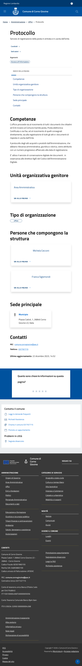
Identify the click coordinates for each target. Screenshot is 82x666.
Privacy (5, 654)
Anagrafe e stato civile (55, 477)
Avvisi (48, 524)
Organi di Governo (13, 477)
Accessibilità (7, 651)
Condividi (16, 46)
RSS (4, 647)
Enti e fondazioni (12, 490)
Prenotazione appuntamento (57, 552)
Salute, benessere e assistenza (18, 529)
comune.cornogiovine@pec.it (26, 344)
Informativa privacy (13, 626)
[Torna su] (77, 661)
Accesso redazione (71, 651)
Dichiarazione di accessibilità (17, 635)
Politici (8, 495)
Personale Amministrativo (16, 499)
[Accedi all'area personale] (71, 3)
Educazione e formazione (16, 512)
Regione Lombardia (11, 3)
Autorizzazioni (11, 533)
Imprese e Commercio (54, 490)
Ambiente (9, 525)
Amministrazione (18, 21)
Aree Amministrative (14, 482)
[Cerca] (77, 11)
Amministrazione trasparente (18, 617)
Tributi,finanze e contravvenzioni (19, 520)
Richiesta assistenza (54, 565)
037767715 (23, 349)
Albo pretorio (11, 622)
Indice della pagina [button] (21, 71)
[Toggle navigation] (4, 11)
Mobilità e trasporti (53, 499)
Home (5, 21)
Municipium (57, 651)
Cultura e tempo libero (55, 482)
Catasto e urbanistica (54, 495)
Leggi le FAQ (51, 561)
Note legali (10, 630)
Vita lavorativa (52, 486)
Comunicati (50, 520)
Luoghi (48, 536)
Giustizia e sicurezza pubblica (17, 516)
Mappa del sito (8, 661)
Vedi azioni (16, 51)
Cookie (5, 658)
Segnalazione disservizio (55, 557)
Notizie (48, 516)
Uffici (30, 21)
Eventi (48, 540)
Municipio (23, 314)
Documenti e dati (12, 503)
